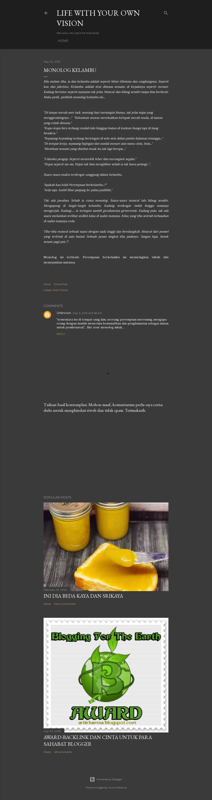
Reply (61, 334)
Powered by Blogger (106, 779)
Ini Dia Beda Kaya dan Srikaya (83, 595)
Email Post (61, 284)
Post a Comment (65, 603)
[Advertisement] (106, 454)
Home (63, 41)
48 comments (63, 752)
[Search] (165, 12)
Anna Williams (117, 787)
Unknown (64, 313)
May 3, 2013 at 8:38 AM (87, 313)
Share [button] (47, 284)
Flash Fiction (60, 290)
